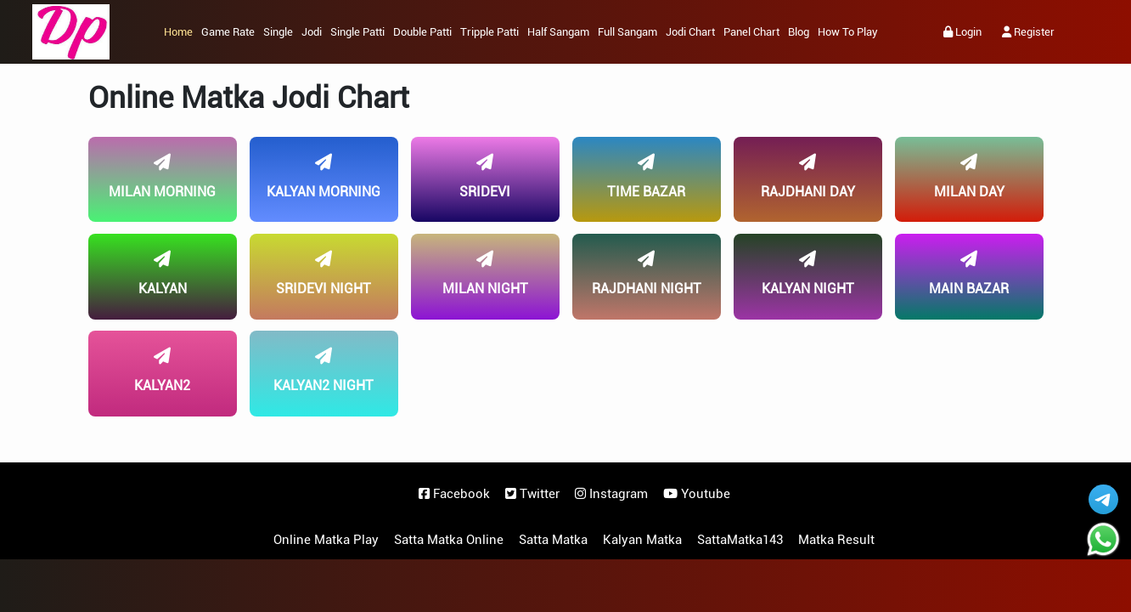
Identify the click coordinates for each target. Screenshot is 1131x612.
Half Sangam (558, 32)
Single (278, 32)
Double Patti (422, 32)
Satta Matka (553, 539)
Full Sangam (627, 32)
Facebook (454, 494)
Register (1028, 32)
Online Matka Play (326, 539)
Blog (798, 32)
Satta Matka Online (449, 539)
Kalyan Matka (642, 539)
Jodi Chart (690, 32)
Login (962, 32)
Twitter (532, 494)
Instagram (611, 494)
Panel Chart (751, 32)
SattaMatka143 (740, 539)
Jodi (311, 32)
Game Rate (228, 32)
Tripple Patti (489, 32)
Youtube (696, 494)
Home (178, 32)
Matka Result (836, 539)
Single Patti (357, 32)
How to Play (848, 32)
